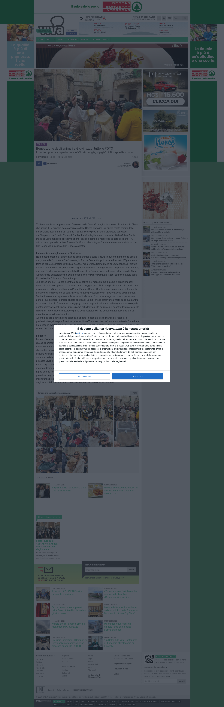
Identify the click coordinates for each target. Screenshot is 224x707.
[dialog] (112, 353)
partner (79, 333)
